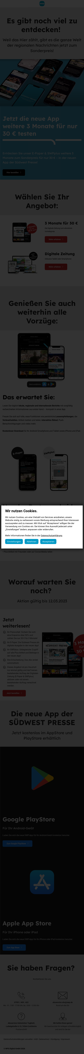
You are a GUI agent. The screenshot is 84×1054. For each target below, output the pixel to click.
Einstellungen (14, 541)
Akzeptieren (48, 541)
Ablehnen (31, 541)
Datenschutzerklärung (51, 535)
